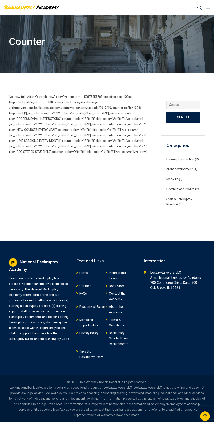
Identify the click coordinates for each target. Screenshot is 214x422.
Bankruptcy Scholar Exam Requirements (118, 338)
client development (179, 169)
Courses (85, 286)
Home (83, 273)
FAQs (83, 293)
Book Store (117, 286)
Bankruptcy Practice (180, 159)
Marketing (173, 179)
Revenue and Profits (180, 189)
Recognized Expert (92, 307)
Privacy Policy (88, 333)
